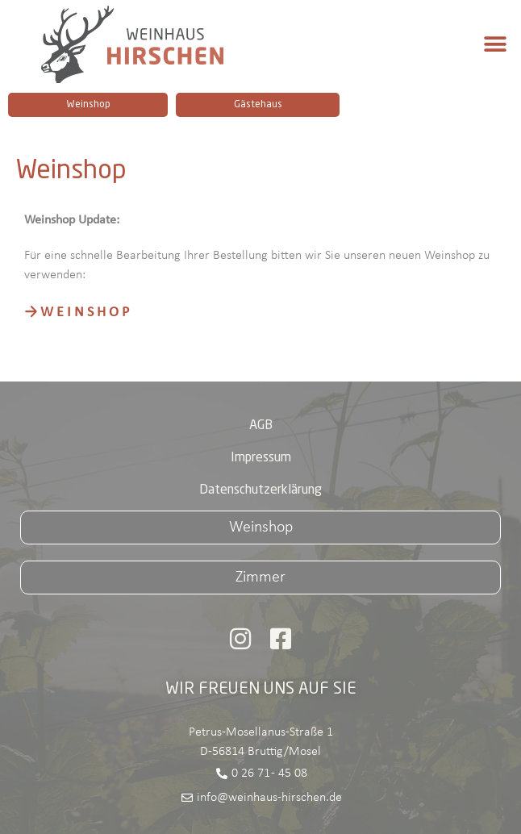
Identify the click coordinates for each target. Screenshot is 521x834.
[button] (495, 45)
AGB (261, 425)
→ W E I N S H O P (76, 312)
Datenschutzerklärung (260, 490)
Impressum (261, 458)
